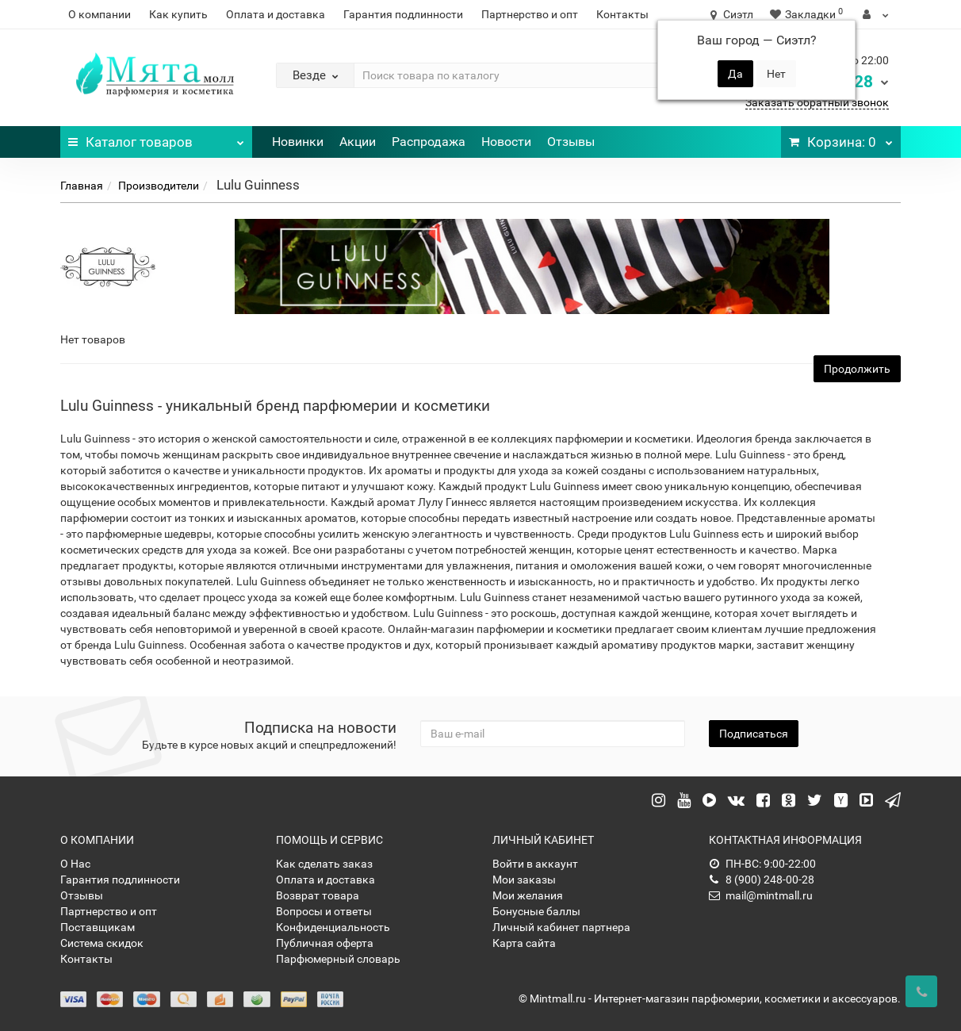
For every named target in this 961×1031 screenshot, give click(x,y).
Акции (357, 141)
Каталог (156, 138)
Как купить (178, 14)
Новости (506, 141)
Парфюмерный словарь (338, 958)
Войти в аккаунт (535, 863)
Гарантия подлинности (403, 14)
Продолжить (857, 368)
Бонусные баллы (536, 911)
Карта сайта (524, 943)
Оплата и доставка (275, 14)
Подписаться (753, 733)
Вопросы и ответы (324, 911)
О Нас (75, 863)
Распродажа (428, 141)
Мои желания (527, 895)
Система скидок (102, 943)
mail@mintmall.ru (761, 895)
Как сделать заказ (324, 863)
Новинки (298, 141)
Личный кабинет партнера (561, 927)
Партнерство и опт (529, 14)
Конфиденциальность (333, 927)
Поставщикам (97, 927)
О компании (99, 14)
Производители (158, 185)
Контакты (622, 14)
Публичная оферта (324, 943)
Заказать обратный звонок (817, 102)
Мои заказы (524, 879)
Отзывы (571, 141)
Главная (81, 185)
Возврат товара (317, 895)
